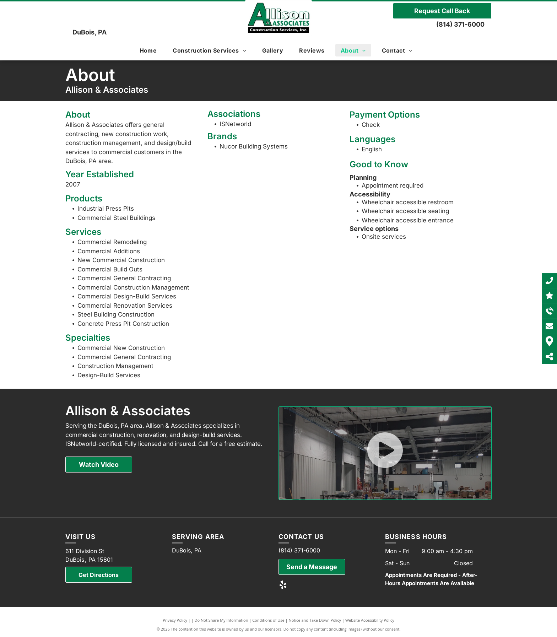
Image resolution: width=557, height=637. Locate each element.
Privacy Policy (175, 620)
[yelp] (283, 585)
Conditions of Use (268, 620)
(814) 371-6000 (460, 24)
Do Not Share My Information (221, 620)
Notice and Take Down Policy (315, 620)
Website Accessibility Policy (369, 620)
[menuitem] (151, 50)
